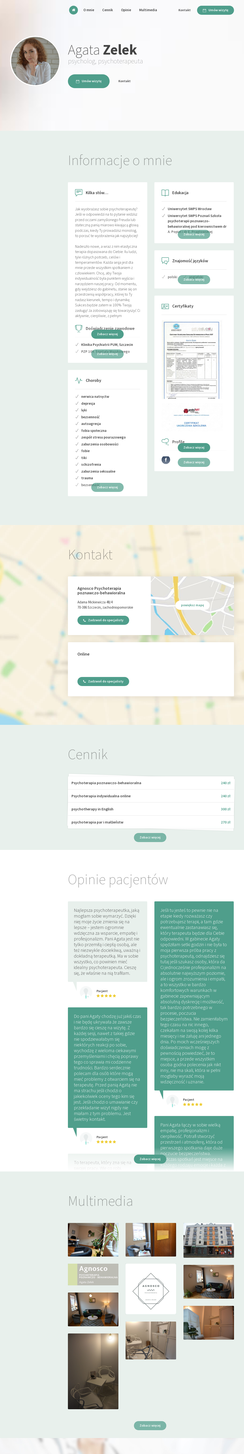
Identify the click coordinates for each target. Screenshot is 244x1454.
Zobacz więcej (107, 334)
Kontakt (184, 10)
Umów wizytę (215, 10)
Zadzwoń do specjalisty (103, 620)
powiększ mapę (192, 605)
